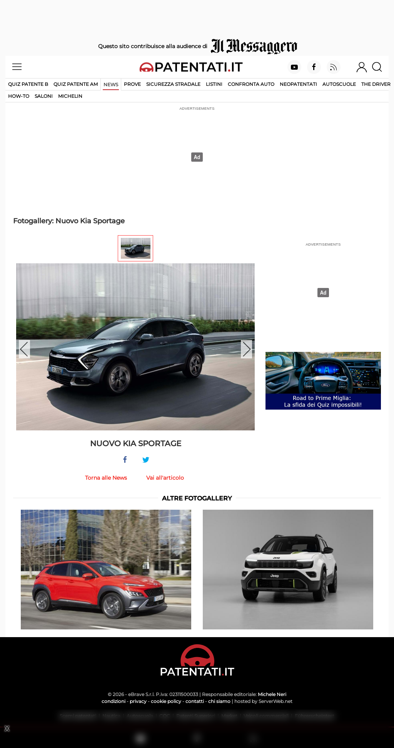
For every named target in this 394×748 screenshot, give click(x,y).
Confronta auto (251, 84)
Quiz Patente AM (75, 84)
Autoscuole (339, 84)
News (111, 84)
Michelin (70, 96)
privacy (138, 701)
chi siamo (219, 701)
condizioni (113, 701)
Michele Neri (272, 694)
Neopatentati (298, 84)
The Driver (376, 84)
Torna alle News (106, 477)
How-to (18, 96)
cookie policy (166, 701)
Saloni (44, 96)
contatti (194, 701)
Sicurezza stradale (173, 84)
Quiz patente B (28, 84)
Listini (214, 84)
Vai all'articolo (165, 477)
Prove (132, 84)
